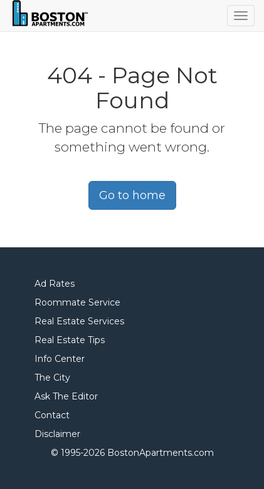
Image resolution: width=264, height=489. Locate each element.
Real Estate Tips (69, 340)
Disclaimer (57, 434)
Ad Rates (54, 283)
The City (52, 377)
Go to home (132, 195)
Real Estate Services (79, 321)
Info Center (59, 358)
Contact (52, 415)
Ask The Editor (66, 396)
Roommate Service (77, 302)
